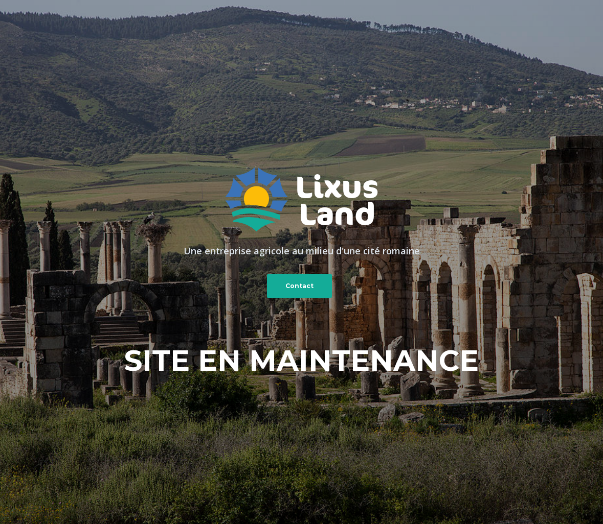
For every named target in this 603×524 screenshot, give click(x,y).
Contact (299, 286)
